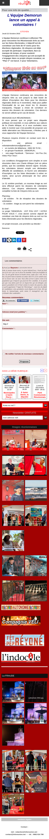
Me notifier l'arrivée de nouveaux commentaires (24, 354)
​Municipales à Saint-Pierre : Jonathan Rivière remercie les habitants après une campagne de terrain (9, 395)
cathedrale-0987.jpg (13, 698)
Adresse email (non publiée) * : (14, 312)
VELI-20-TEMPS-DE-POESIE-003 (13, 767)
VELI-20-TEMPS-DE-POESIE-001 (36, 789)
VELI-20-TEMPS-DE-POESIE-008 (36, 767)
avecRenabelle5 (13, 471)
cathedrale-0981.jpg (13, 741)
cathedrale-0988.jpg (13, 720)
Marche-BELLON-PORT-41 (13, 547)
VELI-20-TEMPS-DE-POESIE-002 (13, 811)
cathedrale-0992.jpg (35, 698)
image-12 (35, 597)
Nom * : (5, 304)
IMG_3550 (13, 497)
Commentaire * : (8, 328)
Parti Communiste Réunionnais (40, 395)
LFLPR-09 (13, 446)
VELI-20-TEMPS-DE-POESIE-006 (36, 523)
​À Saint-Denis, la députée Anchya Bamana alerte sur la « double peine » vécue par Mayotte (24, 394)
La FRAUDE (8, 676)
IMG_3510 (36, 497)
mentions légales (24, 819)
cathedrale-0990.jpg (35, 720)
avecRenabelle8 (36, 471)
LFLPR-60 (36, 446)
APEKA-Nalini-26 (35, 572)
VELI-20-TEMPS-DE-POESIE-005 (13, 789)
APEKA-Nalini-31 (13, 572)
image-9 (13, 597)
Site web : (6, 320)
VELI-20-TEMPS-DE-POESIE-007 (13, 523)
